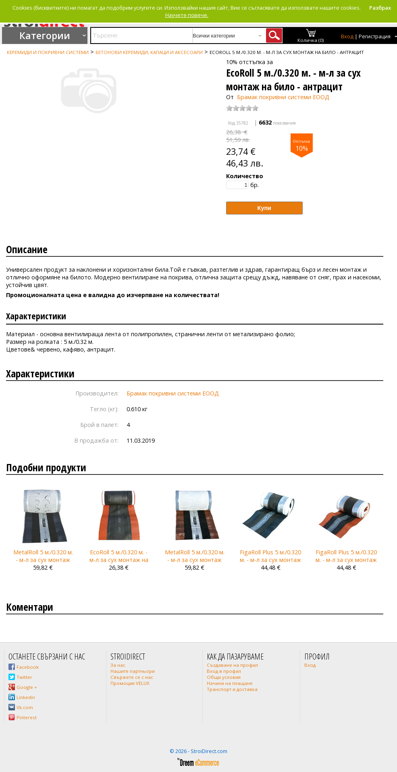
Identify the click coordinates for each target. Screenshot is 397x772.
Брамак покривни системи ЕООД (283, 97)
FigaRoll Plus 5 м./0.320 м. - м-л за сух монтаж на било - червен (346, 559)
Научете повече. (186, 15)
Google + (27, 687)
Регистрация (375, 36)
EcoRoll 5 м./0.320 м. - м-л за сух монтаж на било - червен (118, 559)
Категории (44, 35)
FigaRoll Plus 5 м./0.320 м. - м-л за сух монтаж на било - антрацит (270, 559)
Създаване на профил (232, 665)
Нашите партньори (132, 671)
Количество (244, 176)
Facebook (28, 667)
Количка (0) (310, 40)
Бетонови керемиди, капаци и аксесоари (149, 52)
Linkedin (26, 697)
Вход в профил (224, 671)
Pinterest (27, 717)
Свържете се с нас (131, 677)
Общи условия (224, 677)
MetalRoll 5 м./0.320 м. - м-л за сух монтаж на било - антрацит (43, 559)
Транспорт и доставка (232, 689)
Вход (347, 36)
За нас (117, 665)
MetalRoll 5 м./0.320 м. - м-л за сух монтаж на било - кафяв (194, 559)
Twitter (24, 677)
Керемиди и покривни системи (48, 52)
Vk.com (25, 707)
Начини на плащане (230, 683)
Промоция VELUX (130, 683)
